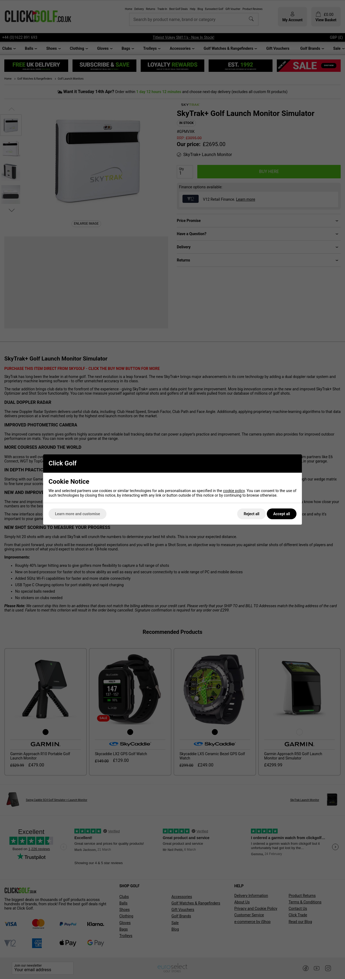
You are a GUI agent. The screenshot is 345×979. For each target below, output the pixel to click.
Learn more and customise (77, 514)
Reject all (251, 514)
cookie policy (234, 491)
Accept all (281, 514)
